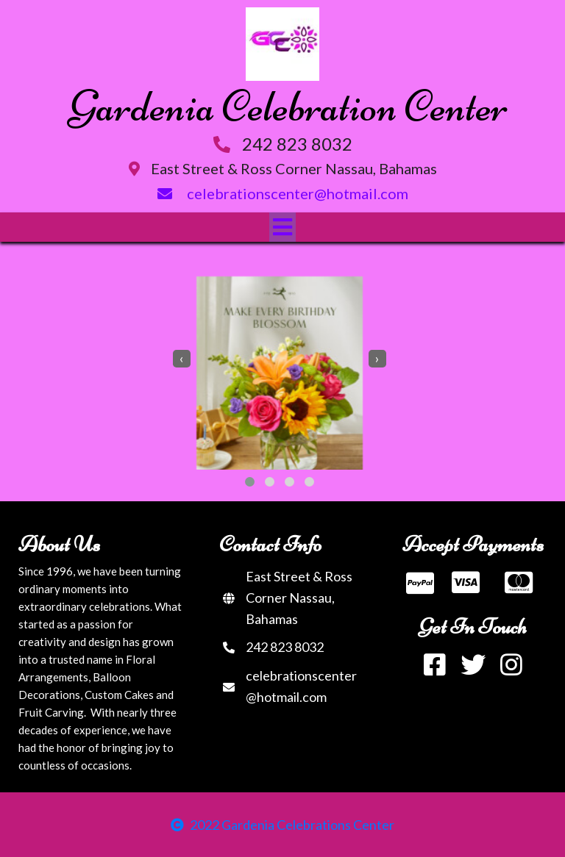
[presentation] (182, 358)
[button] (250, 481)
